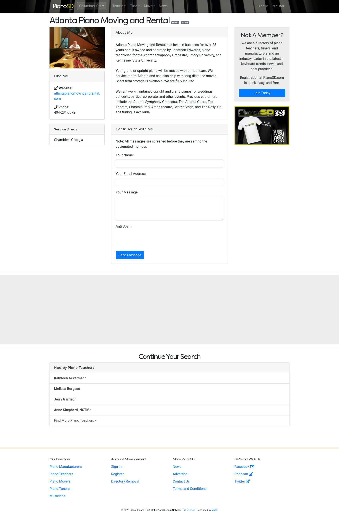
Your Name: (125, 155)
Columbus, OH (91, 6)
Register (278, 6)
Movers (149, 6)
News (163, 6)
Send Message (129, 255)
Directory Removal (125, 481)
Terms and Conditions (189, 489)
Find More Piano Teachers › (75, 420)
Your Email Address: (131, 174)
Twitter (242, 481)
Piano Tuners (60, 489)
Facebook (244, 467)
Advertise (180, 474)
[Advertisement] (169, 310)
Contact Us (181, 481)
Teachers (119, 6)
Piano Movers (60, 481)
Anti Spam (124, 226)
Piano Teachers (61, 474)
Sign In (263, 6)
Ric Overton (189, 510)
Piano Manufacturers (66, 467)
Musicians (57, 496)
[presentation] (148, 239)
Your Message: (127, 192)
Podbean (243, 474)
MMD (214, 510)
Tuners (135, 6)
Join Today (262, 93)
